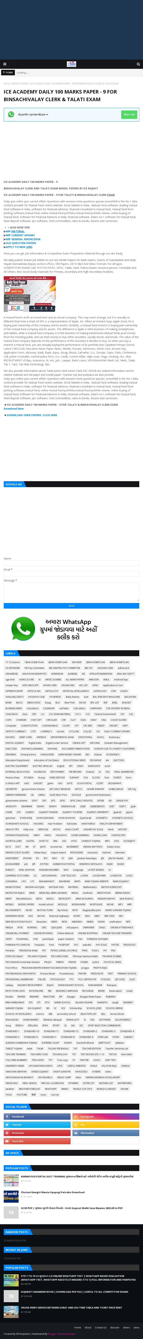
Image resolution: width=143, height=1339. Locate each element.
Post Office (11, 967)
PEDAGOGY (129, 944)
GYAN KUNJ (26, 818)
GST (19, 812)
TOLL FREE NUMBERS (16, 1060)
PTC (72, 979)
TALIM (40, 1048)
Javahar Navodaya (86, 858)
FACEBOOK (40, 771)
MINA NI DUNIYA (84, 898)
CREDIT (101, 725)
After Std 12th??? (125, 673)
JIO (129, 858)
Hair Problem (55, 823)
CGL (131, 714)
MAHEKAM (64, 881)
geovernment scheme (33, 789)
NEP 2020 (109, 916)
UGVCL (97, 1060)
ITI (63, 858)
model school (46, 904)
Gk (32, 794)
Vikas (78, 1077)
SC (55, 1008)
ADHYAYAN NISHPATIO (34, 673)
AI (40, 679)
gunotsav (10, 818)
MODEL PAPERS (20, 83)
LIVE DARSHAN (49, 875)
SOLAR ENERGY (123, 1019)
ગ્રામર (43, 1094)
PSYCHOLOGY (57, 979)
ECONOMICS (112, 754)
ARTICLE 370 (51, 691)
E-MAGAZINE (47, 754)
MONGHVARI (78, 904)
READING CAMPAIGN (67, 990)
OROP (9, 939)
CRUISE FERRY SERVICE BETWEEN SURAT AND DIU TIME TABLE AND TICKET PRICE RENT (71, 1307)
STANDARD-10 (31, 1031)
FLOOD (96, 777)
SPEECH (19, 1025)
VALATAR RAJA (109, 1065)
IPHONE (27, 858)
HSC (64, 841)
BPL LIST (94, 702)
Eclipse (98, 754)
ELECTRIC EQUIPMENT (17, 766)
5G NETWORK (13, 668)
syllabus (119, 1042)
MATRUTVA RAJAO (15, 892)
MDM (32, 892)
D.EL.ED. (88, 731)
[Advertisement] (71, 30)
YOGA (9, 1094)
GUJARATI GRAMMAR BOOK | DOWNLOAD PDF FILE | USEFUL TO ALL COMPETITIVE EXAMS (74, 1291)
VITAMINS (73, 1083)
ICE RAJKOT (129, 841)
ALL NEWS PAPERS (75, 679)
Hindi (110, 829)
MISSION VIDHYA (106, 898)
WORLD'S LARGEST (106, 1089)
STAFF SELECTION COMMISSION (104, 1025)
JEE (102, 858)
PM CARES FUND (59, 956)
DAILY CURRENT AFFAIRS (117, 731)
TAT (75, 1048)
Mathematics (90, 887)
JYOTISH (44, 864)
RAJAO (50, 985)
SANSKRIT (128, 1002)
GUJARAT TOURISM (72, 812)
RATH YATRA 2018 (15, 990)
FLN (86, 777)
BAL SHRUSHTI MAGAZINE (106, 696)
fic (100, 771)
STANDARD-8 (68, 1037)
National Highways (59, 916)
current (60, 731)
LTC (32, 881)
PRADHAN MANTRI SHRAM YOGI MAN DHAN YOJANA (49, 967)
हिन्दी (34, 1094)
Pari (80, 939)
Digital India (35, 743)
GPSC (62, 800)
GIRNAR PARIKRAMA (16, 794)
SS (65, 1025)
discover (114, 1327)
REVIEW (21, 996)
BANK (9, 702)
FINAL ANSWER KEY (124, 771)
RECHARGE (87, 990)
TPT (51, 1060)
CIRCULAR (51, 719)
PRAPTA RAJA (100, 967)
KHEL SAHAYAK (27, 869)
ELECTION (119, 760)
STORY (115, 1037)
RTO (47, 1002)
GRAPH (52, 806)
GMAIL (41, 794)
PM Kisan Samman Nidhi (85, 956)
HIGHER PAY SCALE (93, 829)
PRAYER (82, 973)
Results (9, 996)
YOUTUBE (22, 1094)
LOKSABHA (11, 881)
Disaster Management (116, 743)
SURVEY (68, 1042)
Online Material (65, 933)
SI (85, 1019)
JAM (71, 858)
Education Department (17, 760)
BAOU (19, 702)
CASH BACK (12, 714)
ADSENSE (72, 673)
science (40, 1014)
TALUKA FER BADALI (58, 1048)
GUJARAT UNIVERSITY (98, 812)
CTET (33, 731)
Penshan (10, 950)
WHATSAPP (51, 1089)
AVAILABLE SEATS (14, 696)
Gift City (132, 789)
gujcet (129, 812)
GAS (60, 783)
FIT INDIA (29, 777)
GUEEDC (30, 812)
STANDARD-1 (12, 1031)
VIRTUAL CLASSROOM (52, 1083)
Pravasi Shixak (47, 973)
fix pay (41, 777)
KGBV (110, 864)
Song (8, 1025)
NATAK (41, 916)
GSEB (82, 806)
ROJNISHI (110, 996)
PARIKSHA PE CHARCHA (18, 944)
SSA (73, 1025)
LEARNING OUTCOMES (17, 875)
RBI (49, 990)
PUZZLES (105, 979)
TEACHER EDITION (91, 1048)
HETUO (57, 829)
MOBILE (10, 904)
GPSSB (100, 800)
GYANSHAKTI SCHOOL (17, 823)
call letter (64, 708)
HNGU (48, 835)
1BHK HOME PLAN (34, 662)
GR (110, 800)
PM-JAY (48, 962)
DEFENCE (41, 737)
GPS (53, 800)
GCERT (99, 783)
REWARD (34, 996)
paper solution (66, 939)
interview (120, 852)
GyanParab (85, 818)
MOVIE (110, 904)
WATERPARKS (124, 1083)
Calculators (33, 708)
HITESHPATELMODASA (17, 835)
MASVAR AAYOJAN (34, 887)
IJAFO (43, 846)
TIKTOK (113, 1054)
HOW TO (43, 841)
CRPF (125, 725)
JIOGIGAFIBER (13, 864)
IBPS (107, 841)
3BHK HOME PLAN (95, 662)
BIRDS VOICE (33, 702)
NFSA (64, 921)
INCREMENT (73, 846)
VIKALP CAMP (64, 1077)
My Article (63, 910)
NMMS (90, 921)
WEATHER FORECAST (29, 1089)
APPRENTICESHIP (14, 691)
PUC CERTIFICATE (87, 979)
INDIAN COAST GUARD (17, 852)
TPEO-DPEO (38, 1060)
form (128, 777)
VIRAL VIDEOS (29, 1083)
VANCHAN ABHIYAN (16, 1071)
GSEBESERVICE (97, 806)
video (108, 1071)
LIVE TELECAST (68, 875)
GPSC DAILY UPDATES (81, 800)
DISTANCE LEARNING (32, 748)
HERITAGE (43, 829)
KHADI (120, 864)
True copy (62, 1060)
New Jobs (42, 921)
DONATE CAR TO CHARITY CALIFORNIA (114, 748)
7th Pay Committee (34, 668)
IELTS (8, 846)
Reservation (115, 990)
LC (110, 869)
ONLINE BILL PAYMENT (17, 933)
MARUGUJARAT (121, 881)
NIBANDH (77, 921)
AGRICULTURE (26, 679)
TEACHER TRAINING (16, 1054)
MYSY (75, 910)
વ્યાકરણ (55, 1094)
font (107, 777)
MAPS (77, 881)
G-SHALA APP (13, 783)
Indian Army (113, 846)
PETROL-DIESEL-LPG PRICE (64, 950)
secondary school (66, 1014)
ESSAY (80, 766)
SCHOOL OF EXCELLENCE (18, 1014)
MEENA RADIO (122, 892)
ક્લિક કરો (129, 114)
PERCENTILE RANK (28, 950)
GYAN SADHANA (45, 818)
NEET (97, 916)
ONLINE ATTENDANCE (121, 927)
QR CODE (120, 979)
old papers (72, 927)
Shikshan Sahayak (52, 1019)
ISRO (54, 858)
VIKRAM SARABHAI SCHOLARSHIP (103, 1077)
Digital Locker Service (57, 743)
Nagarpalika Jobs (92, 910)
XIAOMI (124, 1089)
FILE (108, 771)
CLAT (73, 719)
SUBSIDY (128, 1037)
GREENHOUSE (68, 806)
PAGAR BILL (23, 939)
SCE (63, 1008)
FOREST (117, 777)
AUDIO (124, 691)
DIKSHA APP (79, 743)
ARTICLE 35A (34, 691)
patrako (87, 944)
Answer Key (12, 685)
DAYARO (10, 737)
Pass (51, 944)
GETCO (78, 789)
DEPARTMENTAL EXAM (62, 737)
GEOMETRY (11, 789)
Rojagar (71, 996)
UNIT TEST (110, 1060)
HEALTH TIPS (12, 829)
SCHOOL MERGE (114, 1008)
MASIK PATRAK (13, 887)
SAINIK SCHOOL (62, 1002)
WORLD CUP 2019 (82, 1089)
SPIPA (45, 1025)
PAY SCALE (101, 944)
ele (107, 760)
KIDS (66, 869)
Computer (11, 725)
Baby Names (72, 696)
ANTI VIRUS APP (30, 685)
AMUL (106, 679)
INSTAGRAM (76, 852)
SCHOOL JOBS (94, 1008)
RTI (38, 1002)
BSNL (114, 702)
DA (98, 731)
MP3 (120, 904)
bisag (48, 702)
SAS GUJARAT (35, 1008)
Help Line (28, 829)
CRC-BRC (88, 725)
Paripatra (40, 944)
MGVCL (50, 898)
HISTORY (122, 829)
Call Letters (79, 708)
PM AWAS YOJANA (37, 956)
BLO (57, 702)
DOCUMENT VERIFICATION (76, 748)
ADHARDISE (12, 673)
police (96, 962)
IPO (45, 858)
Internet (106, 852)
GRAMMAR (26, 806)
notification (115, 921)
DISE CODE (11, 748)
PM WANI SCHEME (112, 956)
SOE (92, 1019)
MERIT (9, 898)
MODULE (62, 904)
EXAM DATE (94, 766)
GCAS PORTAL (84, 783)
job (26, 864)
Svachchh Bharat (85, 1042)
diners (126, 1327)
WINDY (65, 1089)
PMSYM (72, 962)
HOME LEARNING (80, 835)
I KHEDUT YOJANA (91, 841)
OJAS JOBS (56, 927)
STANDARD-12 (71, 1031)
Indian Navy (40, 852)
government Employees (98, 794)
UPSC (60, 1065)
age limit (10, 679)
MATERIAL (73, 887)
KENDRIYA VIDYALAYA (91, 864)
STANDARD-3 (108, 1031)
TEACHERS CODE (39, 1054)
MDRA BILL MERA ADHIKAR (53, 892)
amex (136, 1327)
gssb (133, 806)
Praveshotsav (67, 973)
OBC (44, 927)
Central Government (105, 714)
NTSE (20, 927)
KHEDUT (10, 869)
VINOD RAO (12, 1083)
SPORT (56, 1025)
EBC (88, 754)
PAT (76, 944)
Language (78, 869)
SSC (81, 1025)
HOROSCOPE (118, 835)
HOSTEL (30, 841)
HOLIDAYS (61, 835)
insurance (93, 852)
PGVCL (95, 950)
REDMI (101, 990)
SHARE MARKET (31, 1019)
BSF (105, 702)
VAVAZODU (81, 1071)
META (39, 898)
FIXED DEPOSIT (57, 777)
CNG (103, 719)
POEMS (84, 962)
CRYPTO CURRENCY (16, 731)
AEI (83, 673)
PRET (110, 973)
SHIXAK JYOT (72, 1019)
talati (29, 1048)
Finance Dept (12, 777)
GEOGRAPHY (114, 783)
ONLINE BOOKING (43, 933)
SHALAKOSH (12, 1019)
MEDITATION (104, 892)
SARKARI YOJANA (14, 1008)
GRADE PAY (122, 800)
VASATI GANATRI (62, 1071)
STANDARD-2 (90, 1031)
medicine (88, 892)
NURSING (32, 927)
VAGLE (93, 1065)
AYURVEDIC (55, 696)
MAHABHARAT (46, 881)
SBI (47, 1008)
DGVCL (100, 737)
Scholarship (76, 1008)
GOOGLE (76, 794)
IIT (34, 846)
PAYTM (115, 944)
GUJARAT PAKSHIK (48, 812)
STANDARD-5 (12, 1037)
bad (86, 696)
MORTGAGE (96, 904)
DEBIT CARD (25, 737)
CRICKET (113, 725)
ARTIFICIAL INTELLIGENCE (76, 691)
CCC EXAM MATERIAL (60, 714)
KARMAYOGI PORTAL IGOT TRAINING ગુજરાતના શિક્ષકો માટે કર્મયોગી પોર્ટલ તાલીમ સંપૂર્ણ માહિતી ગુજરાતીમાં (77, 1176)
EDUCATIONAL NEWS (74, 760)
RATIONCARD (36, 990)
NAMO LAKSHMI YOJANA (118, 910)
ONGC (102, 927)
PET (44, 950)
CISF (63, 719)
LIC (35, 875)
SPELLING (33, 1025)
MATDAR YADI (56, 887)
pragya (85, 967)
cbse (24, 714)
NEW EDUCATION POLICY (19, 921)
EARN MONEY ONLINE (69, 754)
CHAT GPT (36, 719)
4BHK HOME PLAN (119, 662)
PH (105, 950)
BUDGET (126, 702)
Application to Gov (113, 685)
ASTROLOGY (100, 691)
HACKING (38, 823)
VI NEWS (96, 1071)
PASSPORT (64, 944)
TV (73, 1060)
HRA (55, 841)
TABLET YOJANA (14, 1048)
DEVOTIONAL (85, 737)
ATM (113, 691)
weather (10, 1089)
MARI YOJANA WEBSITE (96, 881)
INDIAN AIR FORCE (92, 846)
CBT (34, 714)
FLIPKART (74, 777)
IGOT (18, 846)
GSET (112, 806)
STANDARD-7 (49, 1037)
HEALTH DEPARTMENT (111, 823)
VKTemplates (23, 1333)
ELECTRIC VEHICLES (42, 766)
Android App (121, 679)
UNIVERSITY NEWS (15, 1065)
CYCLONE (74, 731)
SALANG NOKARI (84, 1002)
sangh (115, 1002)
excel (107, 766)
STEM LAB (103, 1037)
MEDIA (75, 892)
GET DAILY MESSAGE (59, 789)
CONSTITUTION (29, 725)
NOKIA (101, 921)
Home (7, 83)
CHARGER (21, 719)
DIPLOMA (95, 743)
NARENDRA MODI (15, 916)
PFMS (84, 950)
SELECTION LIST (88, 1014)
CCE (88, 714)
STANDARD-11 (51, 1031)
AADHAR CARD (105, 668)
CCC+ (78, 714)
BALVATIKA (130, 696)
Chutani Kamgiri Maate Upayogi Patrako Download (53, 1192)
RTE (31, 1002)
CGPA (9, 719)
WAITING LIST (106, 1083)
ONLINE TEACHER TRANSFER (116, 933)
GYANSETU (101, 818)
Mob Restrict (126, 898)
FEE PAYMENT (57, 771)
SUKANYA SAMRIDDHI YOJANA (21, 1042)
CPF (77, 725)
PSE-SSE (42, 979)
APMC (95, 685)
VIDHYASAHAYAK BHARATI (19, 1077)
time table (126, 1054)
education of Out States (46, 760)
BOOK (82, 702)
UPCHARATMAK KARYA (41, 1065)
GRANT (40, 806)
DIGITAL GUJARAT (15, 743)
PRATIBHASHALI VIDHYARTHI (21, 973)
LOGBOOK (115, 875)
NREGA (9, 927)
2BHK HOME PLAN (57, 662)
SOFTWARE (104, 1019)
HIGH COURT (72, 829)
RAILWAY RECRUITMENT (30, 985)
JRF (33, 864)
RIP (60, 996)
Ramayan (112, 985)
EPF (71, 766)
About (88, 1327)
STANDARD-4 (127, 1031)
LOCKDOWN (99, 875)
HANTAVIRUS (88, 823)
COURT (66, 725)
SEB (50, 1014)
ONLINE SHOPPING (88, 933)
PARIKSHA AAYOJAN (97, 939)
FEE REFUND (75, 771)
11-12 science (13, 662)
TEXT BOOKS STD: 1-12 (92, 1054)
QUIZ (132, 979)
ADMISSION (57, 673)
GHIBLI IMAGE (116, 789)
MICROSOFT (65, 898)
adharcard (123, 668)
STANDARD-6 (31, 1037)
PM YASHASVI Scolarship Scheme (23, 962)
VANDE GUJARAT (40, 1071)
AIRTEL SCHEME (53, 679)
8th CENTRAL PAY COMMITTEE (64, 668)
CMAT (93, 719)
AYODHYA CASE (36, 696)
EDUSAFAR (95, 760)
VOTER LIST (88, 1083)
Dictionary (114, 737)
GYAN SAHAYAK (66, 818)
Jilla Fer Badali (116, 858)
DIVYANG (52, 748)
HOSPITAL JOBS (14, 841)
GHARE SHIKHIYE (95, 789)
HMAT (37, 835)
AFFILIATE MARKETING (101, 673)
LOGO (129, 875)
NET (121, 916)
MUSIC (29, 910)
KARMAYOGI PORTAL (64, 864)
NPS (128, 921)
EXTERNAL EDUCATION (17, 771)
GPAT (35, 800)
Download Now (14, 408)
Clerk (83, 719)
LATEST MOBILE (96, 869)
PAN (35, 939)
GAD (26, 783)
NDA (87, 916)
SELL (103, 1014)
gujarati (117, 812)
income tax (56, 846)
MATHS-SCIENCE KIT (111, 887)
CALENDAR (49, 708)
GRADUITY (11, 806)
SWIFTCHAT (104, 1042)
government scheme (16, 800)
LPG (24, 881)
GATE (69, 783)
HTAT (74, 841)
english (60, 766)
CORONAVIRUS (50, 725)
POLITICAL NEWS (112, 962)
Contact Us (101, 1327)
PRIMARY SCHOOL (127, 973)
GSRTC (122, 806)
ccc (42, 714)
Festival (90, 771)
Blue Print (70, 702)
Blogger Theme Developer (62, 1333)
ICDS (116, 841)
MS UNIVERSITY (13, 910)
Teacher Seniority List (117, 1048)
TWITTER (84, 1060)
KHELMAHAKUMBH (49, 869)
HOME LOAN (100, 835)
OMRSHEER (88, 927)
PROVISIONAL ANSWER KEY (19, 979)
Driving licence (28, 754)
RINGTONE (49, 996)
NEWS (54, 921)
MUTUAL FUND (45, 910)
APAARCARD (67, 685)
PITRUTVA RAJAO (14, 956)
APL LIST (83, 685)
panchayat (47, 939)
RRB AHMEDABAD (15, 1002)
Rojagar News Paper (90, 996)
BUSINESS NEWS (14, 708)
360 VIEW (76, 662)
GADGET (38, 783)
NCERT (77, 916)
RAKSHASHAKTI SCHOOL (71, 985)
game (50, 783)
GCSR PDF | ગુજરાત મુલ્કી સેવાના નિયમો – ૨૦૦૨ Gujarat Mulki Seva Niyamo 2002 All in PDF (72, 1208)
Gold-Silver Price (58, 794)
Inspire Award (58, 852)
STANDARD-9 (86, 1037)
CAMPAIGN (95, 708)
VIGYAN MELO (45, 1077)
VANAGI (125, 1065)
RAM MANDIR (95, 985)
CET (122, 714)
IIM (27, 846)
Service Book (117, 1014)
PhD (113, 950)
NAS (30, 916)
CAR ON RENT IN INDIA (118, 708)
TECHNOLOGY (60, 1054)
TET (74, 1054)
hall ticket (72, 823)
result (129, 990)
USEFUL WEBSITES (76, 1065)
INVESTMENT (12, 858)
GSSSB (9, 812)
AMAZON (94, 679)
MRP (129, 904)
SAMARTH (102, 1002)
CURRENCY (46, 731)
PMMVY (60, 962)
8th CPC (89, 668)
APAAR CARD (50, 685)
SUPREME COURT (50, 1042)
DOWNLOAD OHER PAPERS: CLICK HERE (32, 415)
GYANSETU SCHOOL (122, 818)
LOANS (84, 875)
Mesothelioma (23, 898)
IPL (37, 858)
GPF (44, 800)
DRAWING (11, 754)
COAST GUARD (118, 719)
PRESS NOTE (97, 973)
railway (9, 985)
